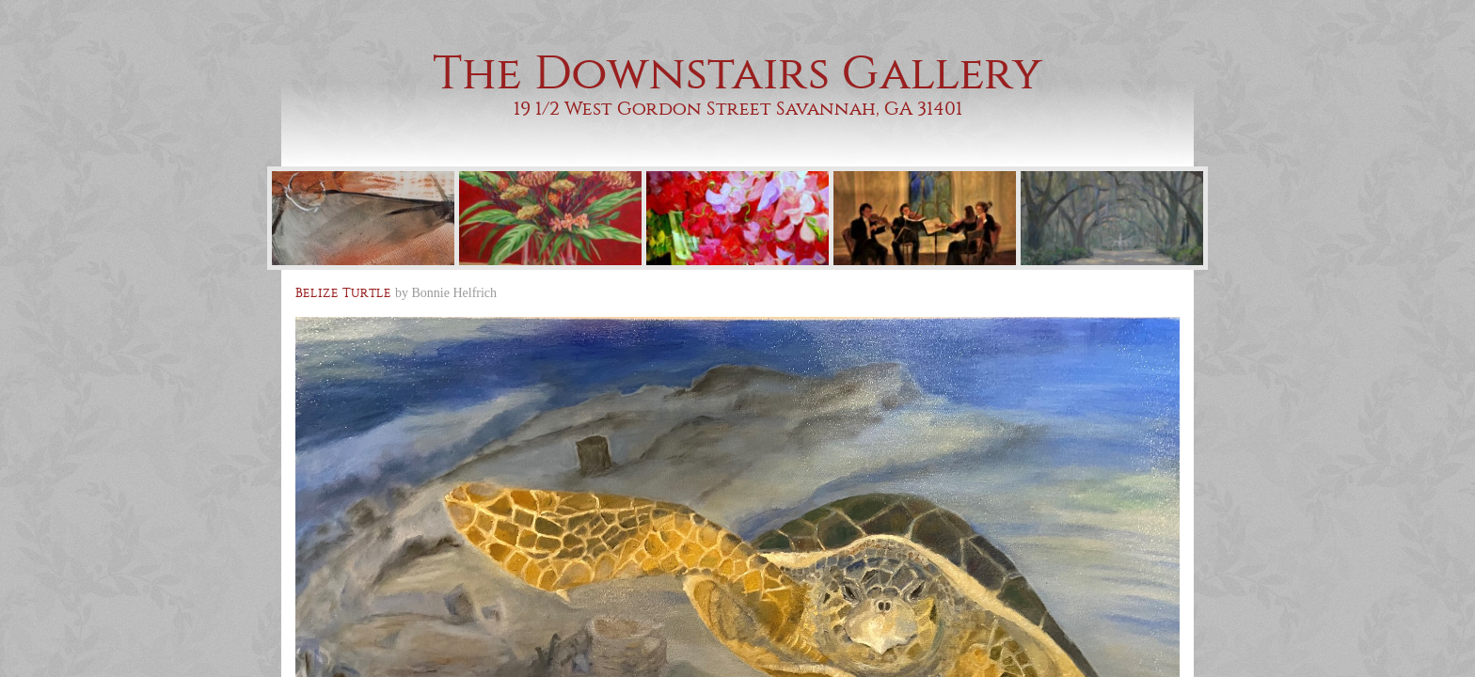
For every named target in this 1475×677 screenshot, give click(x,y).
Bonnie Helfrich (455, 293)
